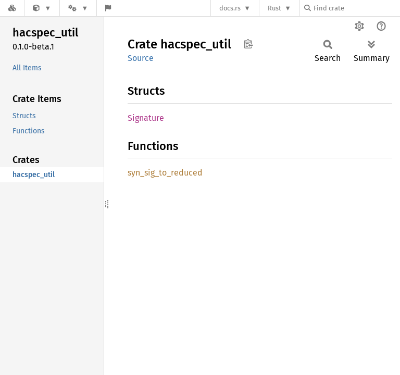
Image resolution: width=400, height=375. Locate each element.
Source (141, 58)
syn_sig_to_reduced (165, 173)
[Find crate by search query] (356, 8)
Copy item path (248, 44)
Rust (274, 8)
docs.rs (230, 8)
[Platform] (78, 8)
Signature (146, 118)
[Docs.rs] (12, 8)
